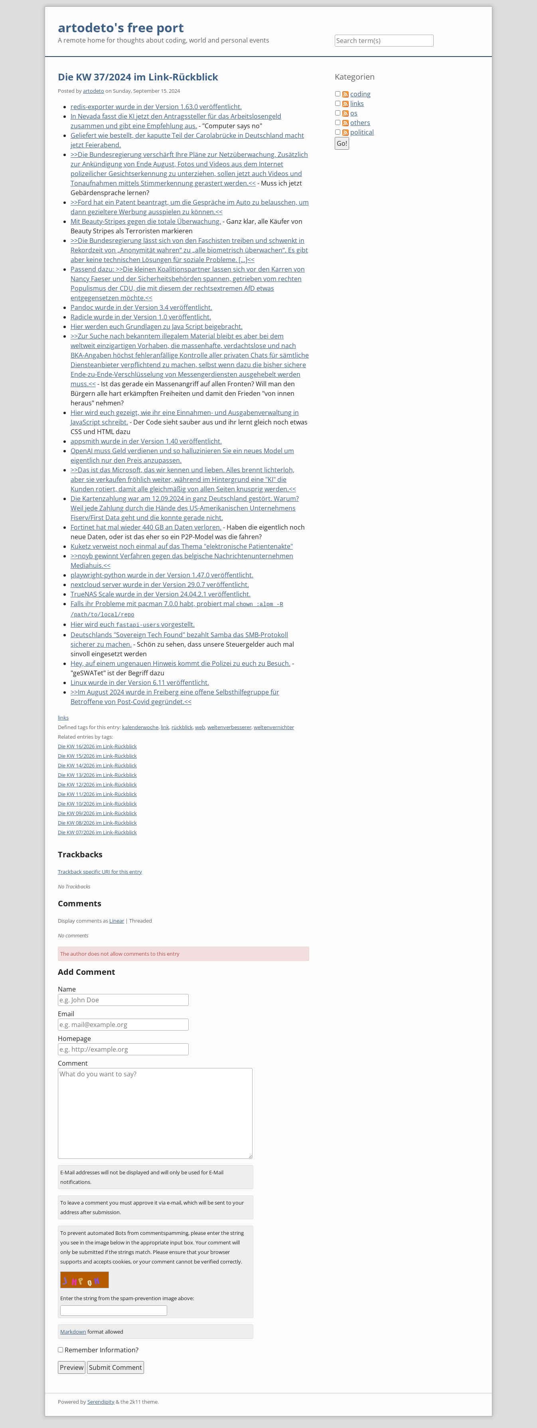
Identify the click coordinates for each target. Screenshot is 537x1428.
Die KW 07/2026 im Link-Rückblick (97, 831)
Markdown (73, 1330)
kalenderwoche (140, 726)
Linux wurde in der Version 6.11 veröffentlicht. (140, 681)
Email (66, 1012)
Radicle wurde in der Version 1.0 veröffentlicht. (141, 317)
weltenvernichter (274, 726)
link (165, 726)
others (360, 122)
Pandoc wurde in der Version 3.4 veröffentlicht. (141, 307)
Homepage (74, 1037)
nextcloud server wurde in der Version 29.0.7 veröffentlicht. (160, 584)
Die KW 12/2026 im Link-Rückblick (97, 783)
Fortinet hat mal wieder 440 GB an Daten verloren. (146, 527)
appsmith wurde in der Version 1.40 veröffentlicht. (146, 441)
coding (360, 94)
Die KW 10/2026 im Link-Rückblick (97, 802)
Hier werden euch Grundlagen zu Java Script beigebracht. (157, 326)
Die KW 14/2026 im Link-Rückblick (97, 764)
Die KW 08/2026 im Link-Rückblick (97, 821)
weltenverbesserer (229, 726)
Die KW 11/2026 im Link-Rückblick (97, 792)
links (63, 716)
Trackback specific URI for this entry (100, 870)
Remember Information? (101, 1348)
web (200, 726)
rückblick (182, 726)
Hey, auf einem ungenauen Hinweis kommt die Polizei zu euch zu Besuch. (180, 662)
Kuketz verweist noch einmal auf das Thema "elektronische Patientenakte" (182, 546)
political (362, 132)
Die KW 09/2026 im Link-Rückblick (97, 812)
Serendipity (101, 1400)
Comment (73, 1062)
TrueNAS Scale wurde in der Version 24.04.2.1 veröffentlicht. (161, 594)
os (353, 113)
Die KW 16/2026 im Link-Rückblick (97, 745)
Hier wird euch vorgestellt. (133, 623)
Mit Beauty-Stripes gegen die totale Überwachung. (146, 221)
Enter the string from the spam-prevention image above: (127, 1297)
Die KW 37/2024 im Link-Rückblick (138, 76)
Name (67, 988)
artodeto (93, 90)
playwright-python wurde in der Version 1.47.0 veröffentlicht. (162, 575)
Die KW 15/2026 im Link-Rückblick (97, 754)
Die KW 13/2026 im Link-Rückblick (97, 773)
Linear (116, 919)
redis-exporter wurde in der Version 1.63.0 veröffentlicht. (156, 106)
